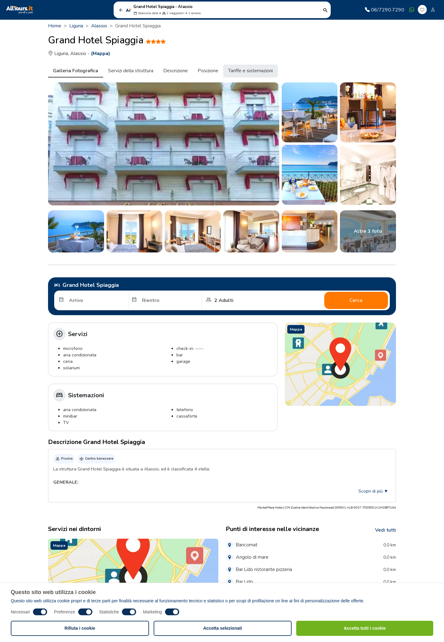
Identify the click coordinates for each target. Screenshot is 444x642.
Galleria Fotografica (75, 70)
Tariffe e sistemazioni (250, 70)
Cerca (355, 300)
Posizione (208, 70)
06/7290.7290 (384, 10)
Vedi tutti (385, 530)
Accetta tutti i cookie (365, 628)
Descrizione (175, 70)
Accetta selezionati (222, 628)
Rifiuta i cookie (80, 628)
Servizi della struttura (130, 70)
